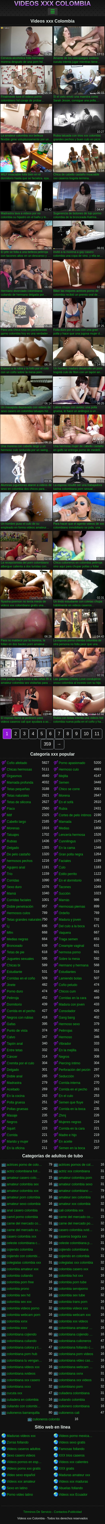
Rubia (63, 809)
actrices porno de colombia (24, 1165)
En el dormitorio (70, 880)
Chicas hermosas (19, 769)
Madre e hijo (68, 1135)
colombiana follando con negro (76, 1347)
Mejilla (63, 776)
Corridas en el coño (21, 978)
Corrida (12, 1135)
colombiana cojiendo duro (76, 1334)
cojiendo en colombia (74, 1256)
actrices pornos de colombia (76, 1165)
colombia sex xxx (19, 1302)
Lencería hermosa (72, 835)
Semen (64, 782)
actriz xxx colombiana (74, 1171)
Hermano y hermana (73, 965)
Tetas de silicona (19, 802)
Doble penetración (20, 906)
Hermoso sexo (69, 1024)
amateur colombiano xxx (76, 1191)
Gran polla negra (71, 854)
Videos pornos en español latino (24, 1462)
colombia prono (18, 1289)
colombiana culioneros (75, 1341)
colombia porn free (20, 1282)
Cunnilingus (67, 841)
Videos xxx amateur (21, 1481)
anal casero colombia (22, 1210)
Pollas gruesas (17, 1109)
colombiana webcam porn (76, 1367)
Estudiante (14, 972)
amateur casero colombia (24, 1178)
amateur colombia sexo (76, 1184)
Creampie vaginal (71, 946)
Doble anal (14, 1076)
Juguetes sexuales (20, 959)
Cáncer (12, 1057)
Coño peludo (68, 985)
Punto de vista (17, 1031)
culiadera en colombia (23, 1400)
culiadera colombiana (74, 1393)
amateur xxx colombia (75, 1204)
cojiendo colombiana (73, 1249)
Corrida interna (69, 1083)
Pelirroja (13, 998)
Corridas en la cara (72, 998)
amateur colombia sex (23, 1184)
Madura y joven (70, 920)
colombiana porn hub (22, 1354)
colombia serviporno (73, 1289)
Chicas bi (13, 965)
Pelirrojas (65, 1031)
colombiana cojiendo (21, 1334)
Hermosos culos (18, 913)
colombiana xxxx (19, 1387)
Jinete (11, 985)
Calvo (11, 1037)
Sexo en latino (17, 1488)
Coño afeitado (17, 763)
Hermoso (65, 1037)
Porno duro (15, 991)
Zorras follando (17, 1442)
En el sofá (66, 802)
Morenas (13, 828)
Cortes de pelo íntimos (75, 815)
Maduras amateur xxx (74, 1475)
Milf (9, 815)
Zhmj (62, 1115)
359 (47, 744)
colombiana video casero (76, 1360)
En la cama (67, 848)
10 (86, 733)
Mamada (65, 822)
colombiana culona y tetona (24, 1347)
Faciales (65, 861)
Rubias (12, 841)
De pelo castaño (18, 854)
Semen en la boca (72, 1148)
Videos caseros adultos (23, 1449)
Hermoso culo (69, 769)
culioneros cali (69, 1413)
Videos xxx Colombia (52, 3)
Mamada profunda (20, 782)
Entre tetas (15, 1050)
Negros (64, 1057)
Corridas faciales (19, 900)
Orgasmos (14, 776)
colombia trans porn (73, 1302)
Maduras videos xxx (21, 1436)
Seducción (66, 1076)
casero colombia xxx (21, 1236)
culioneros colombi (46, 1419)
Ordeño (64, 913)
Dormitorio (14, 1004)
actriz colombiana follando (24, 1171)
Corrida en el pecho (21, 1011)
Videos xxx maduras (73, 1481)
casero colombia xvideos (76, 1230)
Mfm (10, 933)
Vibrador (65, 1044)
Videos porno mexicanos (76, 1436)
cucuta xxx (14, 1393)
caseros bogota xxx (73, 1236)
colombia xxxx (17, 1328)
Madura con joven (72, 1004)
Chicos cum (67, 991)
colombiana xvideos (21, 1373)
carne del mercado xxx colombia (24, 1230)
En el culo (66, 1096)
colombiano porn (71, 1387)
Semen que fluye (71, 1102)
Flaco (11, 809)
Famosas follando (72, 1449)
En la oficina (15, 1148)
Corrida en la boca (72, 1109)
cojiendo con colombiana (24, 1256)
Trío (9, 874)
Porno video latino (20, 1495)
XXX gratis (66, 1468)
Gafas (11, 1024)
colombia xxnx (17, 1321)
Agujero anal (16, 867)
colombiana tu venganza (24, 1360)
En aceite (65, 1141)
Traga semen (68, 939)
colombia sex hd (18, 1295)
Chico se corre (69, 789)
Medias (64, 828)
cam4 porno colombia (22, 1217)
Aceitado (13, 1089)
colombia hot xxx (71, 1276)
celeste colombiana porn (76, 1243)
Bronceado (15, 946)
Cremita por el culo (20, 1063)
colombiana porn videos (76, 1354)
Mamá (11, 893)
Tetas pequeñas (18, 789)
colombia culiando (20, 1276)
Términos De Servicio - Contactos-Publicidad (52, 1511)
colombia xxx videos (73, 1321)
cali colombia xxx (71, 1210)
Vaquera (65, 933)
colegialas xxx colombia (76, 1263)
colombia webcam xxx (75, 1315)
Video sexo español (21, 1475)
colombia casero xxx (73, 1269)
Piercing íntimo (69, 1063)
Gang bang (67, 1017)
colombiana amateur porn (76, 1328)
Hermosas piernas (72, 906)
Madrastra (14, 1083)
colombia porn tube (73, 1282)
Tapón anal (15, 1044)
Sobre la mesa (69, 959)
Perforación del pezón (75, 1070)
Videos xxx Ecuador (73, 1495)
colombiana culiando (21, 1341)
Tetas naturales (18, 795)
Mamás (64, 900)
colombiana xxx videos (75, 1380)
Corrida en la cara (72, 1128)
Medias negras (17, 939)
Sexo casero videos (21, 1455)
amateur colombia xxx (23, 1191)
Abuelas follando (71, 1488)
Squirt (11, 1128)
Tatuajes (13, 835)
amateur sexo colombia (23, 1204)
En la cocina (15, 1096)
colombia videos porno (23, 1308)
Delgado (13, 848)
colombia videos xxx (73, 1308)
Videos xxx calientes (73, 1462)
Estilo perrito (68, 874)
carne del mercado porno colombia (76, 1223)
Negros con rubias (20, 1017)
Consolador (67, 1011)
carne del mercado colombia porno (76, 1217)
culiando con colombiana (24, 1406)
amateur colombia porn (75, 1178)
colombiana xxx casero (23, 1380)
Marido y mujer (17, 1141)
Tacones (65, 887)
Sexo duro (14, 887)
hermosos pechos (20, 861)
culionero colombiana (74, 1406)
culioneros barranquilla (23, 1413)
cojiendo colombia (20, 1249)
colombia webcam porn (23, 1315)
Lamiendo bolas (70, 978)
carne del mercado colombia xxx (24, 1223)
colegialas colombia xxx (24, 1263)
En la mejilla (68, 1050)
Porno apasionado (72, 763)
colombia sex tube (72, 1295)
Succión (65, 893)
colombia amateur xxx (23, 1269)
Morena (64, 795)
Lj (8, 926)
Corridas (13, 880)
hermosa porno (70, 952)
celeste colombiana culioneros (24, 1243)
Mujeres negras (70, 1122)
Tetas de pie (15, 952)
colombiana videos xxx (23, 1367)
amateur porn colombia (23, 1197)
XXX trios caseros (72, 1455)
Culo (62, 867)
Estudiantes (67, 972)
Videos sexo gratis (72, 1442)
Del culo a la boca (72, 926)
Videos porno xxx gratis (24, 1468)
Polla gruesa (16, 1102)
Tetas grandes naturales (24, 920)
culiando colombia (72, 1400)
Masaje (12, 1115)
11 (97, 733)
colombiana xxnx (71, 1373)
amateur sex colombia (75, 1197)
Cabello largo (16, 822)
